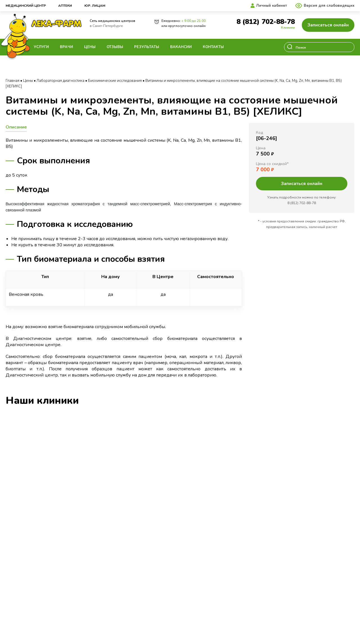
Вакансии (181, 46)
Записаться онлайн (328, 25)
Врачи (66, 46)
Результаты (146, 46)
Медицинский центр (26, 5)
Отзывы (115, 46)
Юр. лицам (94, 5)
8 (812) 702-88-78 (266, 21)
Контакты (213, 46)
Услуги (41, 46)
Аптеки (65, 5)
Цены (90, 46)
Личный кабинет (271, 5)
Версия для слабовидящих (329, 5)
